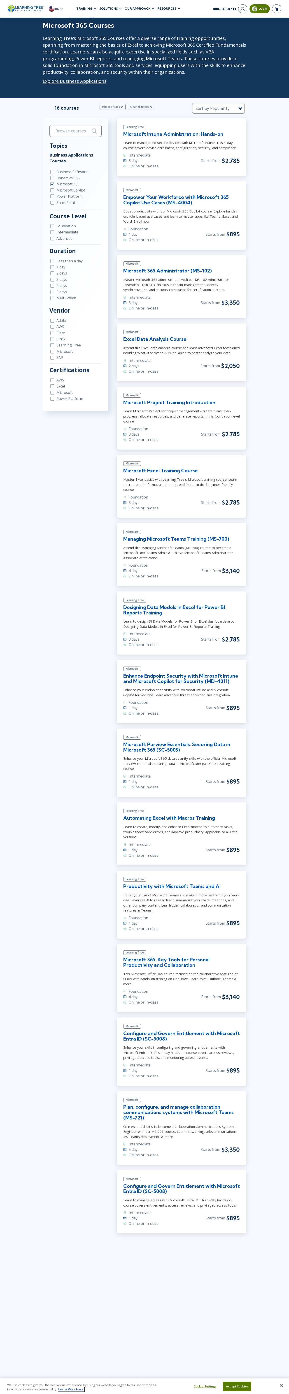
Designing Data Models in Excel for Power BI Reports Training (174, 607)
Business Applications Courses (67, 158)
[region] (144, 1386)
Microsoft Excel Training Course (160, 472)
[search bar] (72, 131)
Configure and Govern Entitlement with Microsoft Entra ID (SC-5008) (181, 1030)
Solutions (108, 9)
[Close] (282, 1386)
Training (84, 9)
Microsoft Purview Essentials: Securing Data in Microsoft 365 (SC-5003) (176, 745)
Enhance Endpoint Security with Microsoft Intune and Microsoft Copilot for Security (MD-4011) (180, 676)
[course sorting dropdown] (223, 108)
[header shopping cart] (276, 9)
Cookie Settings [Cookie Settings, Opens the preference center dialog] (205, 1386)
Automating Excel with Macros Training (169, 811)
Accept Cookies (237, 1386)
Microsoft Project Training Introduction (168, 404)
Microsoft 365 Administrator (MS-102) (167, 272)
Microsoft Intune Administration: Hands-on (172, 135)
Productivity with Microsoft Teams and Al (171, 880)
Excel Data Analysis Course (154, 340)
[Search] (242, 9)
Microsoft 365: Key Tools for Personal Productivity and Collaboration (181, 956)
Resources (166, 9)
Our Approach (138, 9)
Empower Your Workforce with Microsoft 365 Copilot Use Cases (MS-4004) (175, 201)
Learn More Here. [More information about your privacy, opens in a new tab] (71, 1389)
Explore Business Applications (70, 81)
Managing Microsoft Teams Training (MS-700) (176, 536)
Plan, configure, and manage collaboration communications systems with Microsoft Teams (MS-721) (177, 1106)
